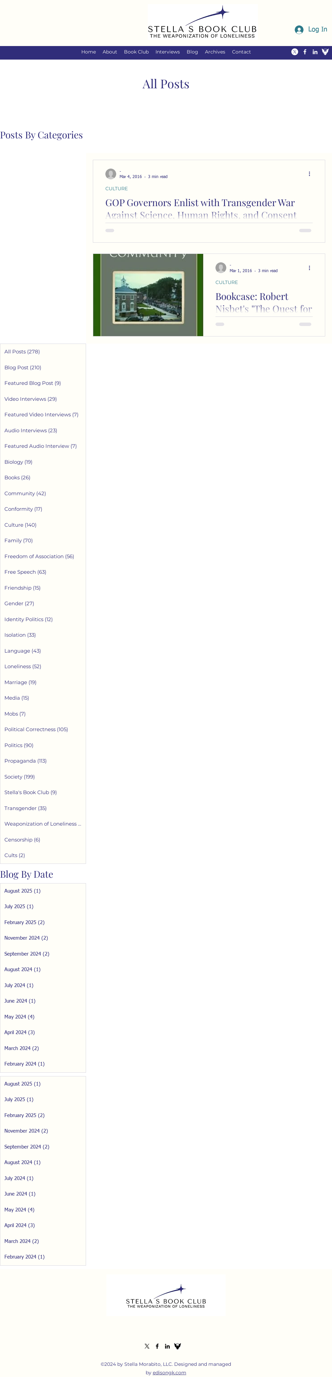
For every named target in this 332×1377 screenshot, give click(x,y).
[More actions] (312, 174)
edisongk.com (169, 1373)
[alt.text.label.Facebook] (305, 51)
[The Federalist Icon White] (325, 51)
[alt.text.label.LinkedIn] (315, 51)
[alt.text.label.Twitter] (294, 51)
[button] (110, 52)
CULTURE (116, 189)
